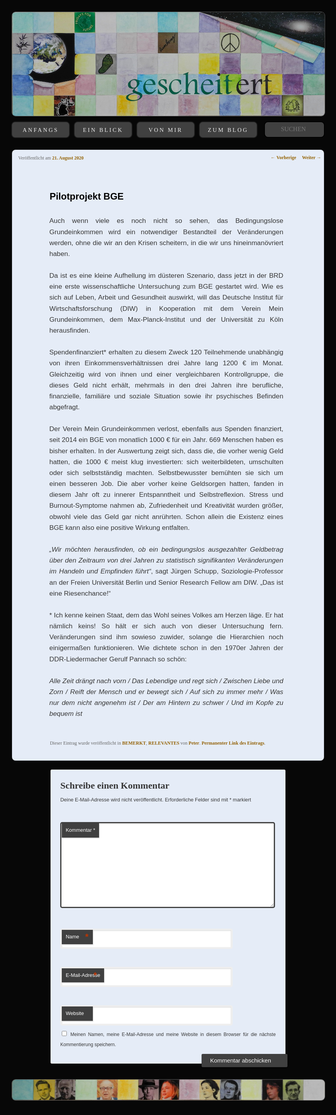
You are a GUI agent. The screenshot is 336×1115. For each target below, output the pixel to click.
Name (77, 937)
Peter (194, 743)
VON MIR (166, 130)
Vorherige (283, 157)
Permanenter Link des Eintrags (233, 743)
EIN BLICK (103, 130)
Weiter (311, 157)
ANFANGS (41, 130)
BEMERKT (134, 743)
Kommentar (80, 830)
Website (75, 1013)
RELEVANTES (163, 743)
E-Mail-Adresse (83, 975)
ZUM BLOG (228, 130)
